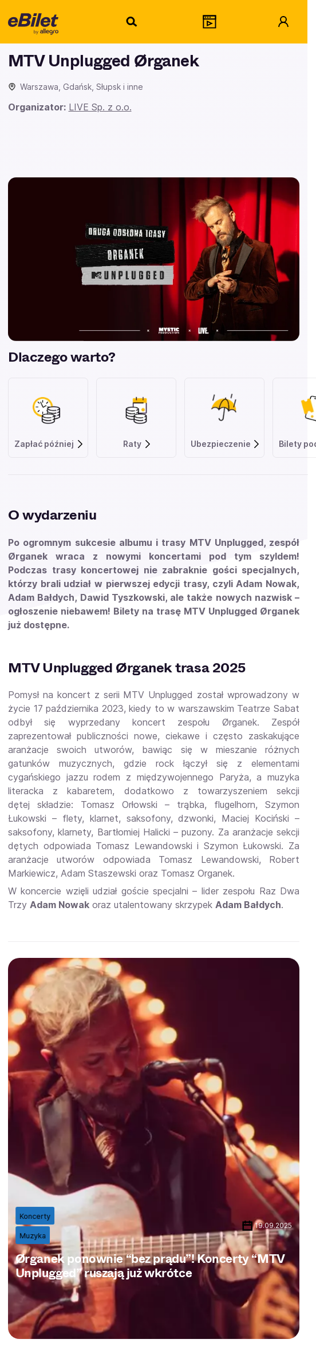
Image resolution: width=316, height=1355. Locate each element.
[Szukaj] (132, 21)
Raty (137, 444)
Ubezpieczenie (226, 444)
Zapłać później (49, 444)
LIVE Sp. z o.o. (100, 107)
